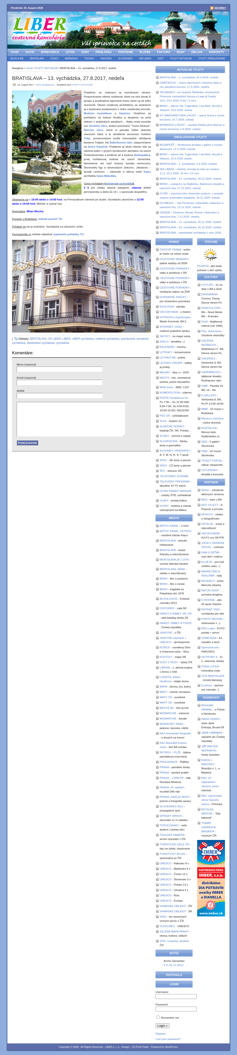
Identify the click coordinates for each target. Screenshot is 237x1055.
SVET (161, 58)
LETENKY (166, 352)
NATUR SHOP (210, 590)
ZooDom (206, 685)
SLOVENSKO (125, 58)
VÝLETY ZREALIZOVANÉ (211, 58)
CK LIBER (54, 338)
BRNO (164, 578)
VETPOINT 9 (209, 657)
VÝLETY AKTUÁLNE (181, 58)
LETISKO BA (167, 357)
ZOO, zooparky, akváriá (174, 941)
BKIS (204, 499)
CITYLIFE (207, 284)
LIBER (66, 338)
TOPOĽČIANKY (169, 825)
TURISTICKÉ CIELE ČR (174, 844)
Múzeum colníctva (212, 418)
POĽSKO (89, 58)
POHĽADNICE (169, 762)
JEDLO (164, 341)
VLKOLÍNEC (167, 926)
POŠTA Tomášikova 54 (173, 397)
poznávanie (128, 338)
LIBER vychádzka (83, 338)
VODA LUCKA (210, 666)
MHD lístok (166, 387)
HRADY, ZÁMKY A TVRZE (176, 623)
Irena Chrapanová (45, 84)
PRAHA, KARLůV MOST (175, 796)
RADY (181, 52)
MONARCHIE (168, 713)
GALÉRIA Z (208, 358)
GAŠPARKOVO (210, 372)
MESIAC (165, 372)
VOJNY (164, 505)
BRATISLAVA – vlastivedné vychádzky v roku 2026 (190, 232)
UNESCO (165, 863)
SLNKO (164, 435)
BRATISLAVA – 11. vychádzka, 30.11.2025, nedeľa (190, 222)
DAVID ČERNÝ (210, 719)
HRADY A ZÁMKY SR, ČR (176, 613)
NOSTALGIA (209, 428)
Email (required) (26, 377)
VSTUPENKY (209, 470)
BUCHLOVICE (169, 598)
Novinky (220, 7)
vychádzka (62, 343)
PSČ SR (165, 415)
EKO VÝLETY (209, 505)
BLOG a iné (17, 58)
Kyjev (147, 171)
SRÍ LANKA (145, 58)
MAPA (163, 686)
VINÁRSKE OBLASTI (173, 906)
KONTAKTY (216, 52)
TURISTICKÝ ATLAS (172, 853)
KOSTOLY (166, 657)
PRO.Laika (208, 628)
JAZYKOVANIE (210, 533)
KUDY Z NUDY (169, 662)
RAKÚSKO (106, 58)
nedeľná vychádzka (107, 338)
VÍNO (163, 916)
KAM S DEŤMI (210, 552)
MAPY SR (166, 702)
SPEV (163, 460)
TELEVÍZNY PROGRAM (174, 481)
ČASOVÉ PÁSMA (170, 249)
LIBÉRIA (165, 667)
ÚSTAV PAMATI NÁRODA (175, 491)
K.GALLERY (208, 395)
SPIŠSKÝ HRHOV (171, 815)
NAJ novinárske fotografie (175, 733)
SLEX (163, 421)
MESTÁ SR (167, 708)
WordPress (171, 1046)
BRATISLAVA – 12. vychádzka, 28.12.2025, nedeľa (190, 178)
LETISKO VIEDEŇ (171, 362)
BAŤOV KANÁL (169, 525)
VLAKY (164, 500)
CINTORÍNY (167, 608)
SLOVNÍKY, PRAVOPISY (175, 450)
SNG (204, 441)
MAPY (163, 692)
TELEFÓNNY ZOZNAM (174, 476)
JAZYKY (165, 336)
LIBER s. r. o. (112, 1046)
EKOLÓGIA (167, 306)
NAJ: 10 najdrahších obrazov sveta (209, 782)
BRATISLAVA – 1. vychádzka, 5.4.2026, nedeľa (188, 163)
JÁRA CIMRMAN (211, 732)
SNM (204, 451)
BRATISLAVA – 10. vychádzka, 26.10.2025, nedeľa (190, 227)
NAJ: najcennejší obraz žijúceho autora (211, 800)
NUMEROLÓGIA (170, 392)
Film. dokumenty (211, 331)
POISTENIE (125, 52)
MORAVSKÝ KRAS (171, 724)
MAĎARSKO (71, 58)
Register (161, 1033)
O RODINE (208, 600)
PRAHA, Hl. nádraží (172, 787)
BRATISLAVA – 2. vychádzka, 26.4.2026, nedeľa (189, 77)
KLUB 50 (206, 562)
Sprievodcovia (209, 647)
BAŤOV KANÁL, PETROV (175, 531)
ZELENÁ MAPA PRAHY (174, 931)
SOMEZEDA (209, 638)
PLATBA (145, 52)
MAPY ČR (166, 697)
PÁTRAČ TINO (210, 609)
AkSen (205, 490)
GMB (204, 385)
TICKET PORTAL (211, 460)
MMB (204, 409)
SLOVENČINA (168, 441)
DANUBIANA (209, 294)
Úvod (15, 52)
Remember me (170, 1017)
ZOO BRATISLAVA (212, 676)
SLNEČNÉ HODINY (172, 426)
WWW (20, 391)
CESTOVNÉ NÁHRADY (174, 259)
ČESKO (54, 58)
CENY (85, 52)
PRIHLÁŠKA (104, 52)
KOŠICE (165, 647)
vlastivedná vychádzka (40, 343)
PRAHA (164, 767)
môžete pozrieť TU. (50, 219)
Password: (162, 1004)
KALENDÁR (167, 346)
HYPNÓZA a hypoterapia (175, 317)
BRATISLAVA (37, 58)
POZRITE (203, 266)
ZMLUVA (197, 52)
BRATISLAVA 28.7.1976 (174, 559)
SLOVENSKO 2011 (171, 806)
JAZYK (29, 52)
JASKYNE (166, 632)
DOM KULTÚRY (211, 308)
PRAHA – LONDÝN (171, 777)
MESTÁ (164, 377)
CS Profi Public (140, 1046)
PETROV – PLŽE (170, 752)
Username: (162, 992)
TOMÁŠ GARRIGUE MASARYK (208, 827)
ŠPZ (162, 470)
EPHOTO (207, 514)
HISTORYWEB (169, 312)
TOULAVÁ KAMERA (172, 834)
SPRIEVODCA (50, 52)
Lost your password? (168, 1039)
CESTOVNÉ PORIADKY (175, 268)
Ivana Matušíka (106, 175)
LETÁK (70, 52)
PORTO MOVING (212, 619)
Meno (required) (26, 364)
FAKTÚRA (163, 52)
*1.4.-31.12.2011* (174, 965)
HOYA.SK (207, 524)
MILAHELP (208, 581)
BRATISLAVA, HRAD (172, 569)
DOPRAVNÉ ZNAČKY (173, 297)
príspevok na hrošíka (119, 183)
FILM (204, 321)
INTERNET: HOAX (171, 326)
